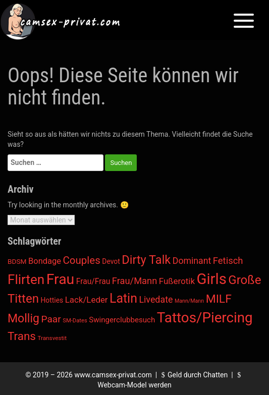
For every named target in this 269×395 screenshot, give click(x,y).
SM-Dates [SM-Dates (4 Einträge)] (75, 320)
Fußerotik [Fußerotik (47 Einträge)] (177, 281)
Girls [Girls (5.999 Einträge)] (212, 279)
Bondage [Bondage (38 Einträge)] (44, 261)
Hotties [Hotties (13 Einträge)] (51, 300)
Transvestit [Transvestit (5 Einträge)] (52, 338)
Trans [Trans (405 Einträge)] (22, 336)
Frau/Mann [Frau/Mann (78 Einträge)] (134, 280)
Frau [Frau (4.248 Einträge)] (60, 279)
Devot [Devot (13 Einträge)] (111, 261)
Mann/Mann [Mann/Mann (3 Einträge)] (189, 301)
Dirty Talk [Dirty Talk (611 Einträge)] (146, 260)
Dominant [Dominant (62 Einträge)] (192, 261)
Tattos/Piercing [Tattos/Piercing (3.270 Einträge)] (205, 317)
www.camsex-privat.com (112, 375)
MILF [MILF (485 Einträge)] (219, 299)
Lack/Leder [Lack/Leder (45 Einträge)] (86, 300)
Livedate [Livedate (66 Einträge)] (156, 299)
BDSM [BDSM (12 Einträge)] (17, 261)
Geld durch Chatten (193, 375)
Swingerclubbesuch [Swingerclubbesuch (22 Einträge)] (122, 319)
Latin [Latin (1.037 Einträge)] (123, 298)
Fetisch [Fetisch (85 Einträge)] (228, 260)
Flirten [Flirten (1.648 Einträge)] (26, 279)
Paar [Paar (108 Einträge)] (51, 319)
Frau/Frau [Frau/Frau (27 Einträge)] (93, 281)
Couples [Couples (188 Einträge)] (81, 260)
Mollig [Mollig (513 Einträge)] (23, 318)
